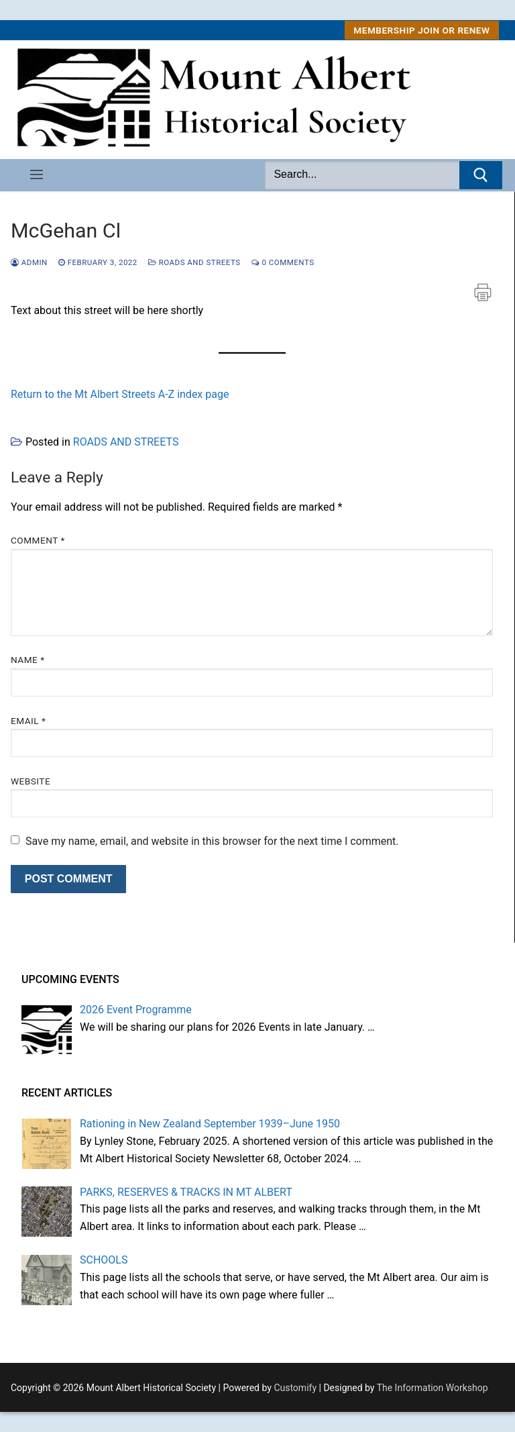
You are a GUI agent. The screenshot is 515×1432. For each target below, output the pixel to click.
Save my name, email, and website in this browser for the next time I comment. (212, 841)
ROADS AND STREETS (194, 262)
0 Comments (282, 262)
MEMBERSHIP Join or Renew (421, 30)
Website (30, 781)
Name (28, 659)
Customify (295, 1387)
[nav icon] (36, 175)
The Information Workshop (432, 1387)
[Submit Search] (480, 175)
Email (28, 720)
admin (29, 262)
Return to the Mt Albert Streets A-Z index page (120, 394)
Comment (38, 540)
